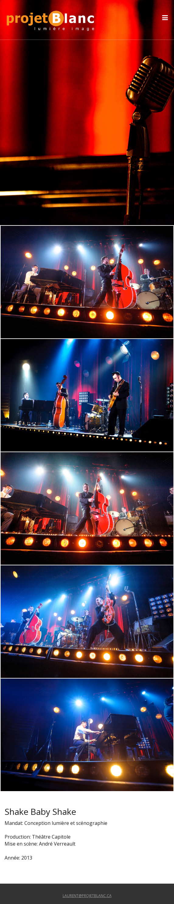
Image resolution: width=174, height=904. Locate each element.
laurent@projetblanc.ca (87, 895)
